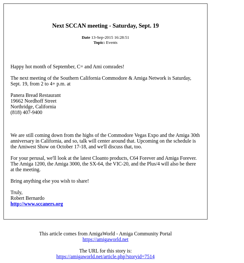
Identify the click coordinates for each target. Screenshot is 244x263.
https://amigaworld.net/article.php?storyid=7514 (105, 256)
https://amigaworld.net (105, 239)
